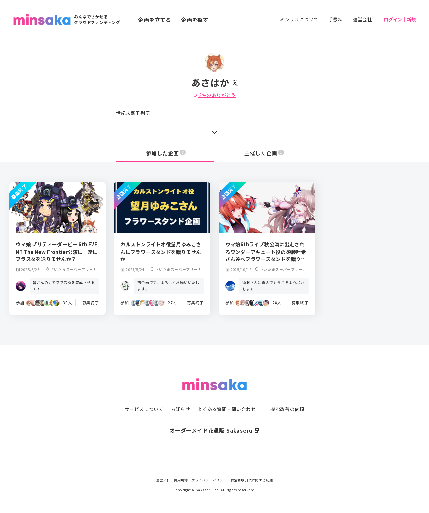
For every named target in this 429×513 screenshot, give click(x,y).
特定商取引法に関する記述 (252, 480)
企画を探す (195, 20)
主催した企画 (264, 153)
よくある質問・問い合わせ (226, 396)
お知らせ (180, 396)
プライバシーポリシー (209, 480)
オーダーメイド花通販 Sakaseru (215, 418)
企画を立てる (154, 20)
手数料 (335, 19)
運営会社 (362, 19)
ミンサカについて (299, 19)
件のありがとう (214, 95)
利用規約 (181, 480)
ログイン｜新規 (400, 19)
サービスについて (144, 396)
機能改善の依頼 (287, 396)
